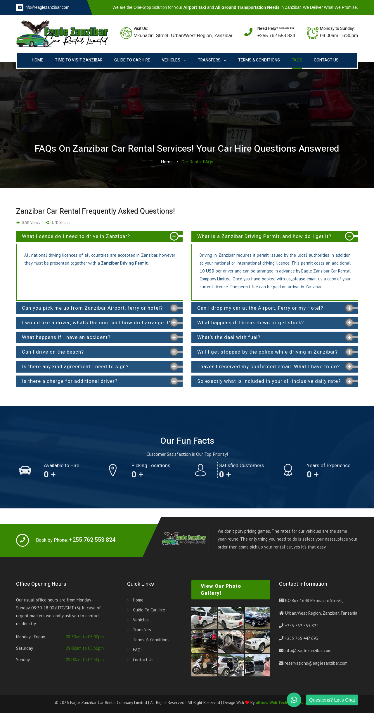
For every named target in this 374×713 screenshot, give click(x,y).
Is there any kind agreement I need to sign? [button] (75, 366)
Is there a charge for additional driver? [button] (69, 381)
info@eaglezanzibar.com (47, 7)
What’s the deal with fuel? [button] (228, 337)
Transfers (209, 60)
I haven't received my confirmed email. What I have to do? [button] (268, 366)
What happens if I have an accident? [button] (66, 337)
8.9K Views (28, 222)
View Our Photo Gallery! (221, 589)
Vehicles (171, 60)
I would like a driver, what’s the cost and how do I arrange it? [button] (97, 322)
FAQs (297, 60)
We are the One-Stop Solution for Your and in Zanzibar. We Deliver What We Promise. (235, 7)
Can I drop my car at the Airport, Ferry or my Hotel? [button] (260, 308)
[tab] (99, 236)
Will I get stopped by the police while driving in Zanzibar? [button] (267, 352)
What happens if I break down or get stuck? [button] (250, 322)
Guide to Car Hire (132, 60)
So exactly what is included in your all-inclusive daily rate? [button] (269, 381)
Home (37, 60)
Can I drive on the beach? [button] (53, 352)
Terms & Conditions (259, 60)
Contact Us (326, 60)
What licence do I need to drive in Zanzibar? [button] (76, 236)
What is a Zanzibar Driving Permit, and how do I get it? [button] (264, 236)
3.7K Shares (58, 222)
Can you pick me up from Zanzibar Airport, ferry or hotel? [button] (92, 308)
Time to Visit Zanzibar (79, 60)
